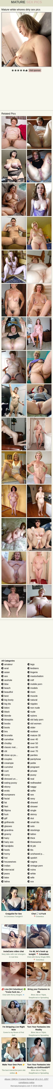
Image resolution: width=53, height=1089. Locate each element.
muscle (33, 696)
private (32, 771)
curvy (5, 775)
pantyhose (34, 759)
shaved (33, 802)
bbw (4, 684)
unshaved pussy (37, 854)
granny (6, 834)
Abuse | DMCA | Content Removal (19, 1079)
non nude (34, 708)
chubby (6, 743)
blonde (6, 715)
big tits (6, 704)
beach (5, 688)
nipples (33, 704)
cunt (5, 771)
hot (4, 858)
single (32, 810)
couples (6, 759)
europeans (8, 794)
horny (5, 854)
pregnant (33, 767)
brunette (7, 735)
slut (31, 818)
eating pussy (9, 783)
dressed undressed (12, 779)
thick (31, 838)
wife (31, 877)
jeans (5, 873)
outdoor (33, 731)
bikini (5, 708)
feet (4, 806)
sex (31, 794)
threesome (34, 842)
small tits (33, 822)
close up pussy (10, 755)
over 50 (33, 743)
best (5, 696)
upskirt (32, 858)
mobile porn (35, 684)
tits (30, 850)
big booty (7, 700)
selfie (32, 791)
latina (5, 881)
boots (5, 727)
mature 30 (34, 735)
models (33, 688)
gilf (4, 818)
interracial (7, 869)
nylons (32, 715)
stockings (34, 830)
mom (31, 692)
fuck (4, 814)
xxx (31, 881)
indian (5, 866)
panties (33, 755)
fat (4, 802)
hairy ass (7, 842)
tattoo (32, 834)
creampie (7, 763)
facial (5, 798)
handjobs (7, 846)
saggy (32, 787)
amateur (7, 664)
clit (4, 751)
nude (31, 712)
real (31, 779)
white (32, 873)
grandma (7, 830)
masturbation (36, 676)
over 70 (33, 751)
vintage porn (35, 866)
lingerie (33, 672)
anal (5, 668)
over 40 (33, 739)
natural (32, 700)
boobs (5, 723)
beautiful (7, 692)
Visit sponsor (35, 70)
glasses (6, 826)
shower (33, 806)
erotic (5, 791)
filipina (6, 810)
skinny (32, 814)
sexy (31, 798)
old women (34, 723)
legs (31, 664)
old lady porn (35, 719)
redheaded (34, 783)
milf (31, 680)
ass (4, 676)
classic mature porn (12, 747)
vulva (32, 869)
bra (4, 731)
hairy (5, 838)
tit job (32, 846)
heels (5, 850)
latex (5, 877)
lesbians (33, 668)
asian (5, 672)
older (31, 727)
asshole (6, 680)
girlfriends (7, 822)
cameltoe (7, 739)
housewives (8, 862)
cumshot (7, 767)
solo (31, 826)
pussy (32, 775)
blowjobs (7, 719)
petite (32, 763)
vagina (32, 862)
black (5, 712)
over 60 (33, 747)
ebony (5, 787)
